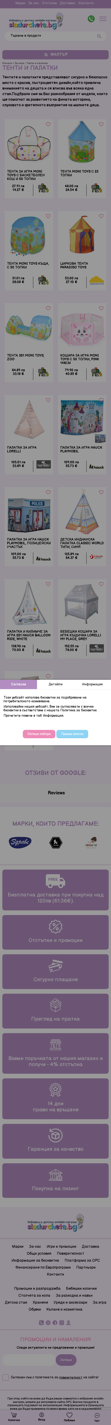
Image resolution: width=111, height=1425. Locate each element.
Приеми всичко (72, 734)
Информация (92, 684)
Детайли (56, 684)
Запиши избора (39, 734)
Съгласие (18, 684)
